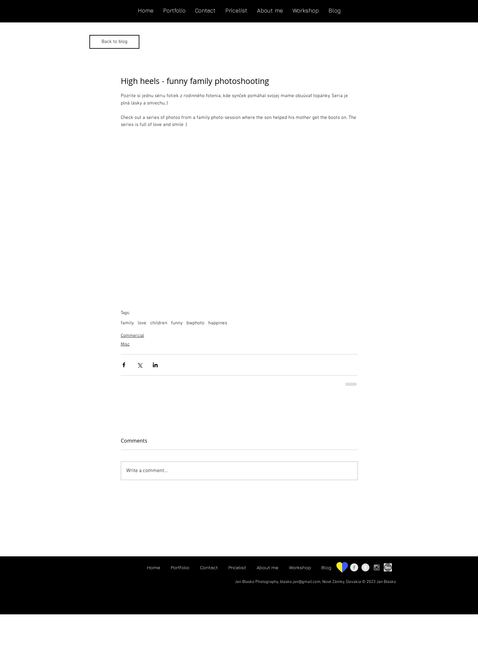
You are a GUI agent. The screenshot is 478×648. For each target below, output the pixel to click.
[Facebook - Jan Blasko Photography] (354, 567)
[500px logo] (388, 567)
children (158, 323)
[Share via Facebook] (124, 365)
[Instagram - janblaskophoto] (377, 567)
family (127, 323)
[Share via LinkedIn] (155, 365)
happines (217, 323)
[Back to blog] (114, 42)
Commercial (132, 335)
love (142, 323)
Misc (125, 344)
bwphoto (195, 323)
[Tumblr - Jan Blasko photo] (365, 567)
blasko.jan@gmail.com (300, 582)
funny (177, 323)
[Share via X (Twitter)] (139, 365)
